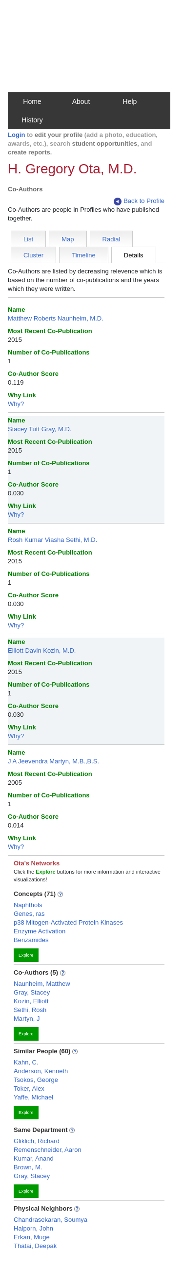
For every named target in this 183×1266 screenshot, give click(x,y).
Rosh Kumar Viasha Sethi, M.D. (52, 539)
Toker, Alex (29, 1088)
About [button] (81, 101)
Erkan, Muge (32, 1237)
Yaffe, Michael (33, 1097)
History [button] (32, 120)
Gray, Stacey (32, 992)
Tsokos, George (36, 1079)
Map (67, 239)
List (28, 239)
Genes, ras (29, 913)
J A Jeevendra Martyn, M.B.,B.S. (53, 761)
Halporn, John (33, 1228)
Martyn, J (27, 1018)
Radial (111, 239)
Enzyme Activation (39, 931)
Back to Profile (139, 201)
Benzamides (31, 940)
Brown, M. (28, 1167)
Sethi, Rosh (30, 1009)
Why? (16, 403)
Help (130, 101)
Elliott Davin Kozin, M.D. (42, 650)
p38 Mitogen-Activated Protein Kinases (68, 922)
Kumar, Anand (34, 1158)
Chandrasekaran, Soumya (50, 1219)
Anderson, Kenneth (41, 1071)
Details (133, 255)
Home (32, 101)
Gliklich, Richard (37, 1141)
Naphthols (28, 905)
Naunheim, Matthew (42, 983)
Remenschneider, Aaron (47, 1149)
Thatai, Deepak (35, 1245)
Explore (26, 955)
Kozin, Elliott (31, 1001)
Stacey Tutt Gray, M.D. (40, 429)
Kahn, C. (26, 1062)
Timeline (84, 255)
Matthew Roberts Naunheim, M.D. (55, 318)
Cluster (33, 255)
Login (16, 134)
